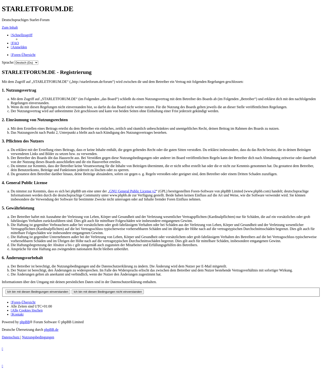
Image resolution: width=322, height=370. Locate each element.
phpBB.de (51, 329)
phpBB (25, 322)
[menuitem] (15, 43)
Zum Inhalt (10, 27)
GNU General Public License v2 (132, 191)
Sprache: (8, 62)
